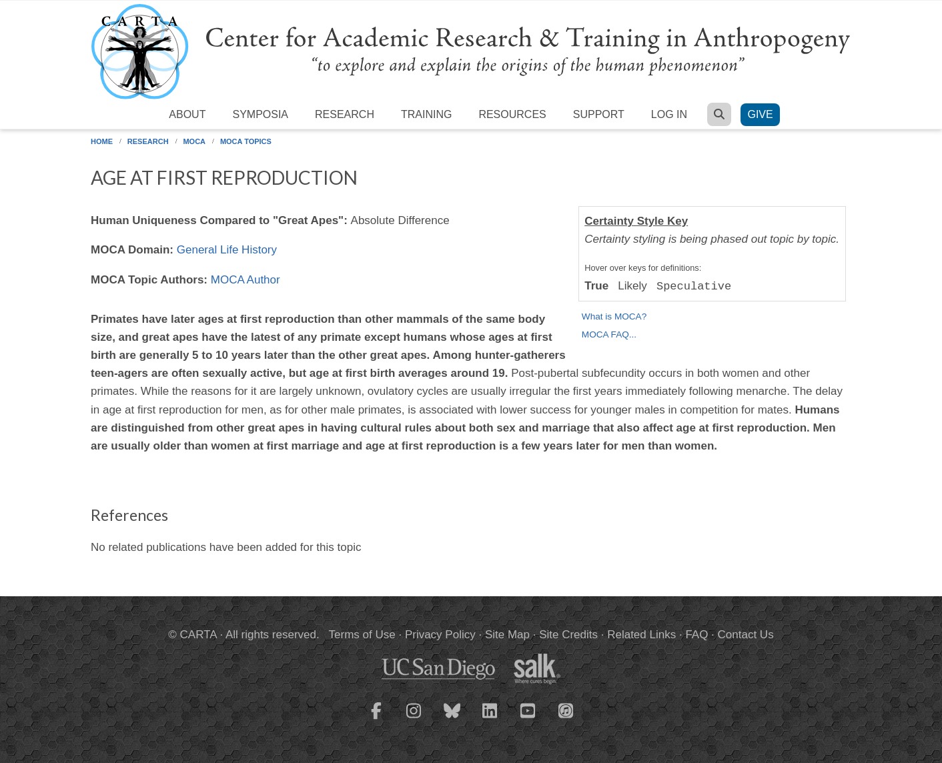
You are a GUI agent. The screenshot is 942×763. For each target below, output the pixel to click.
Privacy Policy (440, 634)
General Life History (227, 249)
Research (344, 114)
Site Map (507, 634)
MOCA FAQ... (609, 334)
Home (102, 141)
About (187, 114)
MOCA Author (245, 279)
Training (426, 114)
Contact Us (746, 634)
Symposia (260, 114)
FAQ (696, 634)
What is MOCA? (614, 316)
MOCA (194, 141)
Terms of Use (362, 634)
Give (760, 114)
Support (598, 114)
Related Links (641, 634)
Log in (669, 114)
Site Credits (568, 634)
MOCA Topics (246, 141)
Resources (512, 114)
